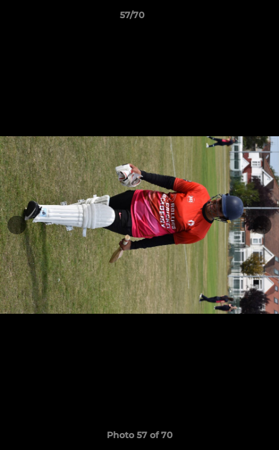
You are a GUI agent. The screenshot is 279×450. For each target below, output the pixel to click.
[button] (234, 18)
